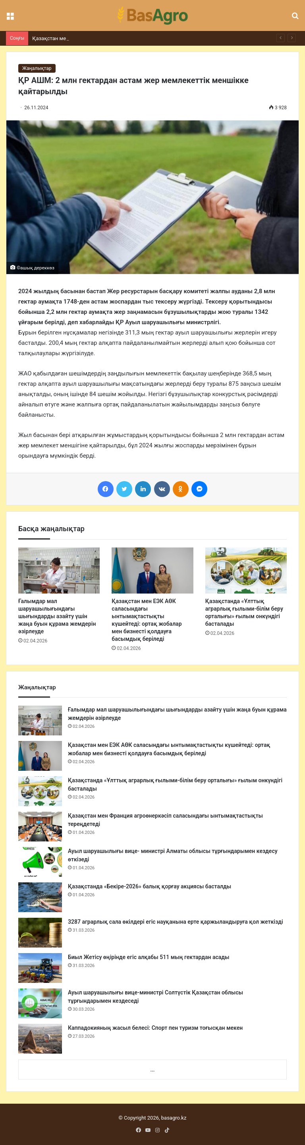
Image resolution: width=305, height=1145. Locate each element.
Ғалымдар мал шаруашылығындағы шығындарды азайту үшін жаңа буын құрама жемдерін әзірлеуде (57, 616)
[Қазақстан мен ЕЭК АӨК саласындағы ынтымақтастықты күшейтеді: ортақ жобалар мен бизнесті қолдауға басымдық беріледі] (152, 570)
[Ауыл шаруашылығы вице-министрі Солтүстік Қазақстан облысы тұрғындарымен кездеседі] (40, 1003)
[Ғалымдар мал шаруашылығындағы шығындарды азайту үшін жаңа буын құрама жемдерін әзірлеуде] (59, 570)
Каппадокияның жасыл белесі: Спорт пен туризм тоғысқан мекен (155, 1028)
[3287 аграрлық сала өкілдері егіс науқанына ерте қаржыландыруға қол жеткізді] (40, 933)
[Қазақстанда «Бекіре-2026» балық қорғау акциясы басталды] (40, 897)
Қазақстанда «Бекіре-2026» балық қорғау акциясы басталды (149, 886)
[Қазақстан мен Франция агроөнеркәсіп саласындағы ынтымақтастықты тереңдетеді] (40, 826)
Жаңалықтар (37, 68)
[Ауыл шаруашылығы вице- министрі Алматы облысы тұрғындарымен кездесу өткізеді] (40, 862)
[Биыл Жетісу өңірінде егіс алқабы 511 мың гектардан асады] (40, 968)
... (152, 1070)
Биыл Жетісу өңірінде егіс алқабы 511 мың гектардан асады (149, 957)
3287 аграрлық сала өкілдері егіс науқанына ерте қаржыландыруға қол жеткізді (175, 922)
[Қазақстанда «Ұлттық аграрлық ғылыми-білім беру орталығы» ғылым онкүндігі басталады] (246, 570)
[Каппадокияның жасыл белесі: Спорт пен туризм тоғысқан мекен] (40, 1039)
